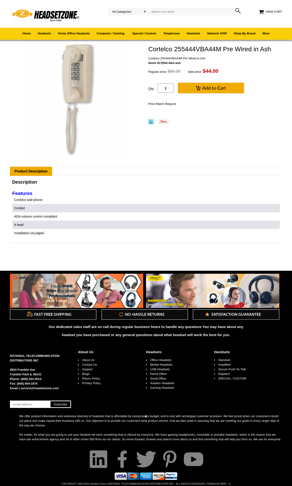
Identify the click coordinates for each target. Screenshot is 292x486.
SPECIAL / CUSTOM (232, 378)
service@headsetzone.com (40, 388)
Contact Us (89, 364)
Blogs (86, 374)
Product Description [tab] (31, 171)
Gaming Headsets (162, 387)
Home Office (158, 374)
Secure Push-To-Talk (232, 369)
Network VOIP (217, 33)
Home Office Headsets (74, 33)
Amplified (224, 364)
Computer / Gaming (111, 33)
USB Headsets (160, 369)
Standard (224, 360)
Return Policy (91, 378)
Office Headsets (160, 360)
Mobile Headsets (161, 364)
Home (26, 33)
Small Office (158, 378)
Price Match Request (162, 104)
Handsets (193, 33)
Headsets (44, 33)
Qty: (151, 89)
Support (87, 369)
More (266, 33)
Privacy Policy (91, 383)
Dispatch (224, 374)
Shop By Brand (245, 33)
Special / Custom (144, 33)
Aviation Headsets (162, 383)
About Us (86, 352)
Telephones (171, 33)
